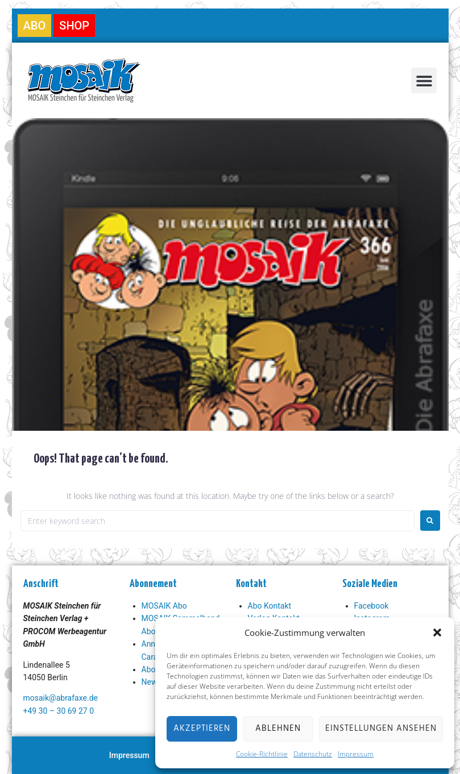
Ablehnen (278, 728)
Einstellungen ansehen (381, 728)
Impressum (356, 754)
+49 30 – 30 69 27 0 (58, 710)
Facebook (371, 605)
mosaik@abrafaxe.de (60, 697)
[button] (437, 632)
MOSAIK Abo (164, 605)
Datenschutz (312, 754)
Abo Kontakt (270, 605)
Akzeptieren (201, 728)
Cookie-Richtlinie (262, 754)
